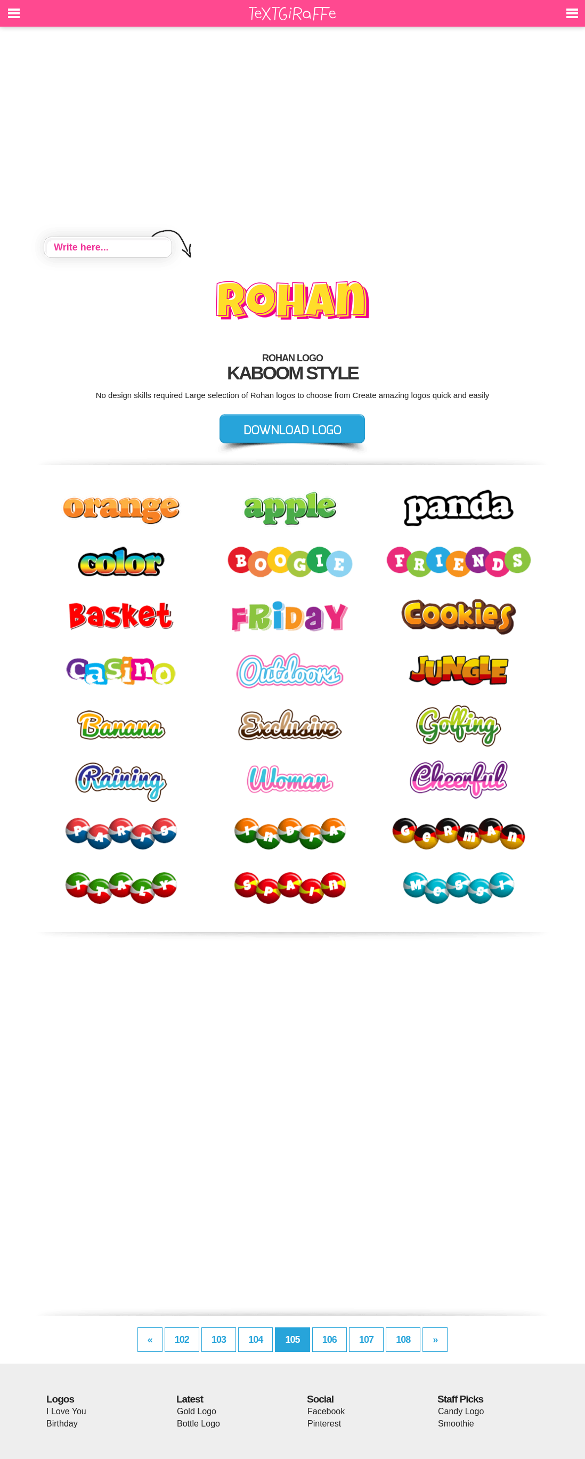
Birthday (62, 1423)
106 (329, 1339)
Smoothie (456, 1423)
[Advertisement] (292, 133)
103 (219, 1339)
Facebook (326, 1411)
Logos (60, 1399)
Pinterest (324, 1423)
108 (403, 1339)
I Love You (66, 1411)
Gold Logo (196, 1411)
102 (182, 1339)
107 (366, 1339)
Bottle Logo (198, 1423)
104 (255, 1339)
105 (292, 1339)
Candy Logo (461, 1411)
